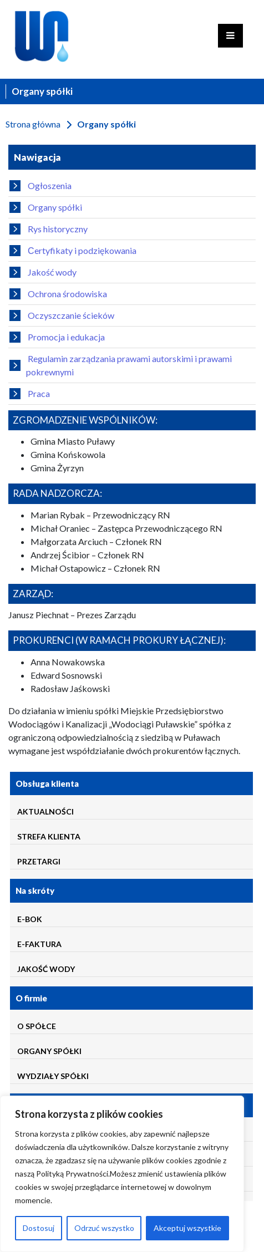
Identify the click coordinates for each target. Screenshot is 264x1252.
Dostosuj (38, 1228)
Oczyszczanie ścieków (61, 315)
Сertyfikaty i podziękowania (72, 250)
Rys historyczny (48, 229)
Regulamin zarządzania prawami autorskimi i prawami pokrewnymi (120, 365)
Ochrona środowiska (58, 293)
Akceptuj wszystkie (187, 1228)
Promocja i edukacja (57, 337)
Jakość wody (43, 272)
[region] (122, 1174)
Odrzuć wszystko (104, 1228)
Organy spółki (45, 207)
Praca (29, 393)
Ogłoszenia (40, 185)
